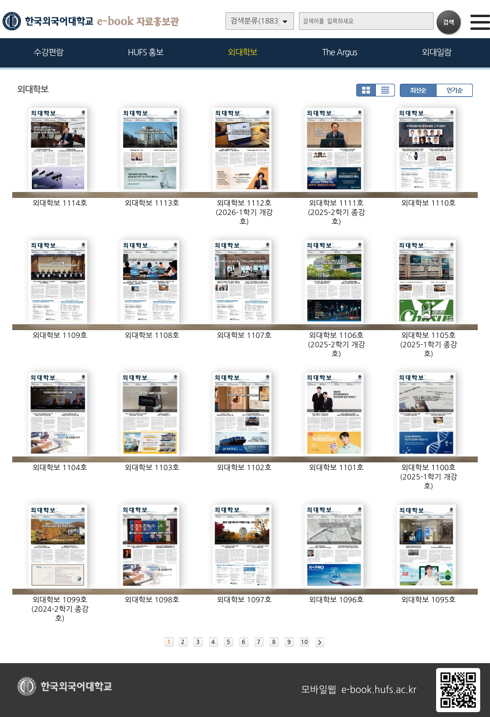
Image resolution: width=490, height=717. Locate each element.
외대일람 (436, 52)
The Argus (339, 52)
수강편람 (48, 52)
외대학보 (242, 52)
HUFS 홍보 (145, 52)
